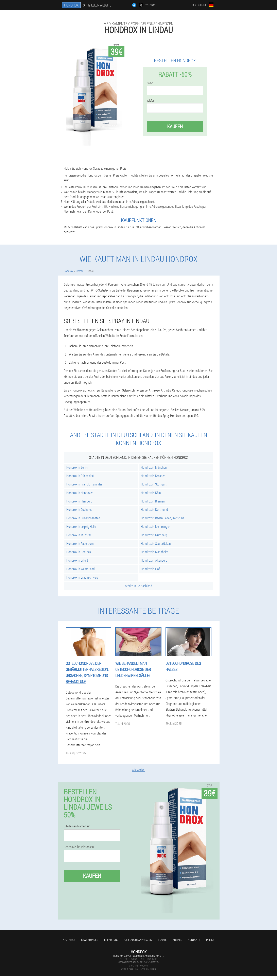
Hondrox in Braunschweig (82, 577)
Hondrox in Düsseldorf (80, 476)
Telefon (151, 100)
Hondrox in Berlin (77, 467)
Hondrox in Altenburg (154, 560)
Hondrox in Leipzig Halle (81, 526)
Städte (162, 940)
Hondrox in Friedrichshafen (83, 518)
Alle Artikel (138, 770)
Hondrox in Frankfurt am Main (84, 484)
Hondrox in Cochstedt (79, 509)
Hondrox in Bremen (153, 501)
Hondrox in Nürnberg (154, 535)
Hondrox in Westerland (80, 569)
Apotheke (69, 940)
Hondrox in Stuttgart (154, 484)
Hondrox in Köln (151, 493)
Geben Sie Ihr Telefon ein (79, 846)
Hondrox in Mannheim (154, 552)
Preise (210, 940)
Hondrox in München (154, 467)
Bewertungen (89, 940)
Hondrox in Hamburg (79, 501)
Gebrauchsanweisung (138, 940)
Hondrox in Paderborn (80, 543)
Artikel (177, 940)
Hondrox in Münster (78, 535)
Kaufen (175, 126)
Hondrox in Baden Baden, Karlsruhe (162, 518)
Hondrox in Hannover (79, 493)
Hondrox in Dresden (153, 476)
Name (150, 83)
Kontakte (194, 940)
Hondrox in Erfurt (77, 560)
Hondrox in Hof (150, 569)
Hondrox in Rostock (78, 552)
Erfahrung (111, 940)
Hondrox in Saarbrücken (156, 543)
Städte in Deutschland (138, 586)
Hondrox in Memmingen (156, 526)
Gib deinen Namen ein (77, 826)
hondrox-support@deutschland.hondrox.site (138, 955)
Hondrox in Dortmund (154, 509)
